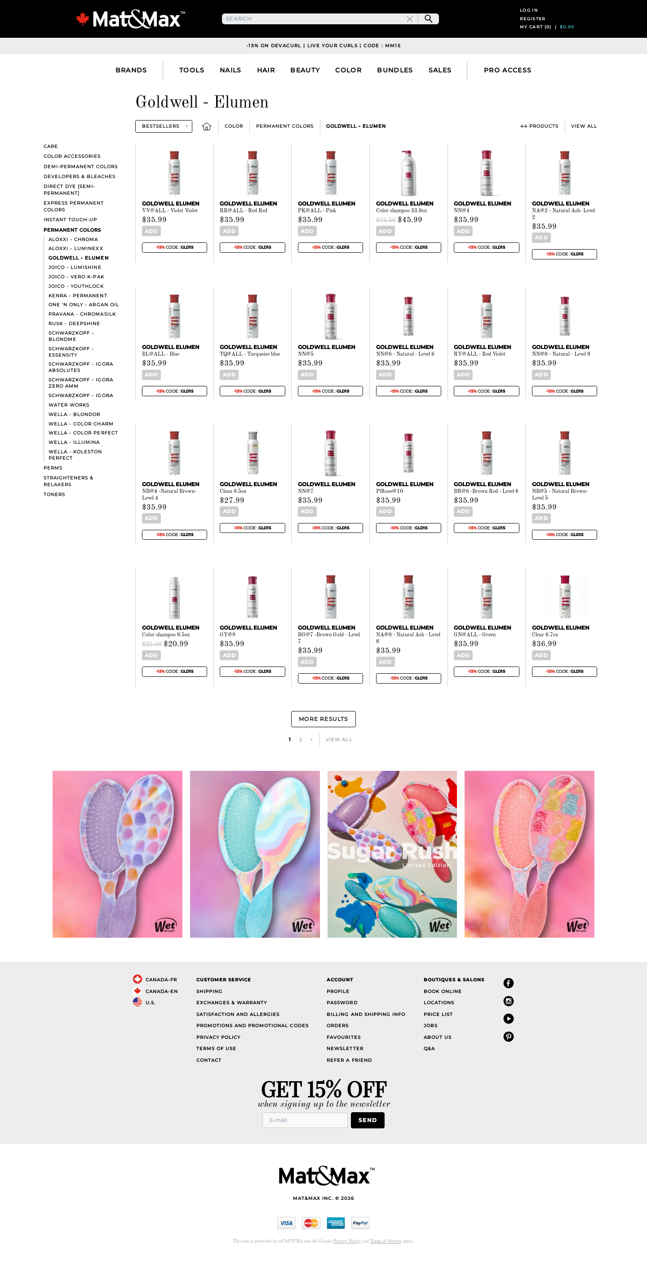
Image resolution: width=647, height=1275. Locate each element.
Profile (338, 1010)
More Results (323, 739)
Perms (53, 491)
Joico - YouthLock (76, 310)
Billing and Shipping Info (366, 1033)
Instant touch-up (70, 243)
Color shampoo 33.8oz (401, 234)
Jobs (431, 1044)
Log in (529, 21)
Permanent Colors (285, 149)
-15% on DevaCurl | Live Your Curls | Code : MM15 (323, 69)
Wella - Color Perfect (83, 456)
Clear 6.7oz (545, 657)
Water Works (69, 428)
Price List (438, 1033)
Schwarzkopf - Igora (81, 419)
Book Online (443, 1010)
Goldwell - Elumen (356, 149)
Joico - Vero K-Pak (76, 300)
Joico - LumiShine (75, 291)
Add (149, 254)
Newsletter (345, 1067)
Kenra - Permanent (78, 319)
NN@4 (462, 234)
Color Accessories (72, 180)
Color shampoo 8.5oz (166, 657)
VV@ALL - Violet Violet (170, 234)
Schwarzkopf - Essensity (71, 375)
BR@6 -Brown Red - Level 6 (486, 513)
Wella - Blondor (74, 438)
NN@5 (306, 377)
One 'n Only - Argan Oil (84, 328)
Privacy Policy (218, 1056)
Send (370, 1138)
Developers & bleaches (79, 199)
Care (51, 170)
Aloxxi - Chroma (73, 262)
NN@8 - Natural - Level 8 (561, 377)
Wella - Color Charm (81, 447)
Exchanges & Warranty (231, 1021)
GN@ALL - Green (475, 657)
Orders (338, 1044)
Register (533, 30)
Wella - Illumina (74, 466)
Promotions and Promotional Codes (252, 1044)
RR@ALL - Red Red (243, 234)
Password (342, 1021)
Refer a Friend (349, 1079)
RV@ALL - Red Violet (479, 377)
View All (584, 149)
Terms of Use (216, 1067)
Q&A (429, 1067)
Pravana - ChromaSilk (82, 337)
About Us (438, 1056)
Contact (209, 1079)
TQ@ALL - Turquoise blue (250, 377)
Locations (439, 1021)
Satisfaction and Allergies (238, 1033)
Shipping (209, 1010)
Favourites (343, 1056)
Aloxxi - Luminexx (76, 272)
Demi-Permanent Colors (81, 189)
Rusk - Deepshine (74, 347)
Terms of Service (385, 1259)
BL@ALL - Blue (160, 377)
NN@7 (306, 513)
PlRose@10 (389, 513)
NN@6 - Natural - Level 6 (405, 377)
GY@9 (227, 657)
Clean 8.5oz (233, 513)
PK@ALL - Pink (317, 234)
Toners (54, 518)
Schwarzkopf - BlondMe (71, 359)
